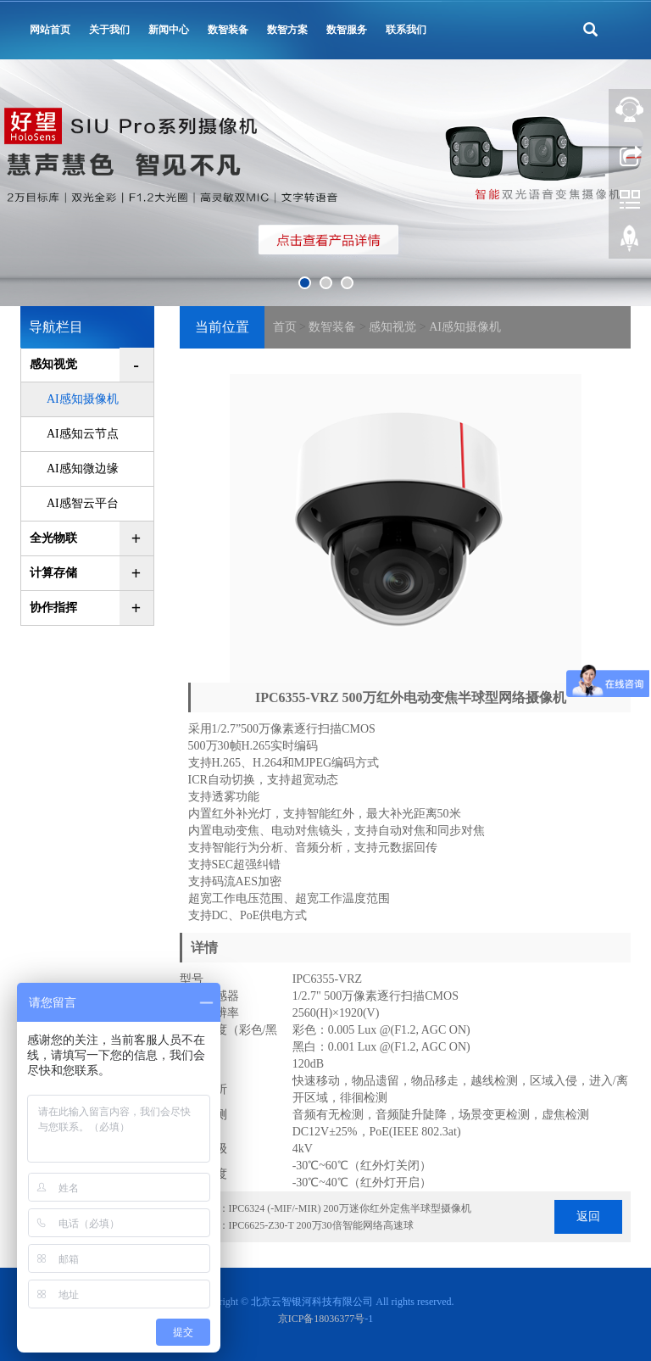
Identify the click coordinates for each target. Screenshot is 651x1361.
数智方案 (287, 30)
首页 (285, 327)
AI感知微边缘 (83, 468)
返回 (588, 1216)
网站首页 (50, 30)
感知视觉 (392, 327)
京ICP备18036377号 (321, 1319)
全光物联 (53, 538)
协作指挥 (53, 607)
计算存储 (53, 572)
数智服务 (346, 30)
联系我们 (406, 30)
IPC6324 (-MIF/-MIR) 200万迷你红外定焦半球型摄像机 (350, 1208)
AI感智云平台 (83, 503)
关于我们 (109, 30)
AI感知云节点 (83, 433)
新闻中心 (168, 30)
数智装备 (228, 30)
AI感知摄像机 (465, 327)
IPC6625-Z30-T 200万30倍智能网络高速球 (321, 1225)
